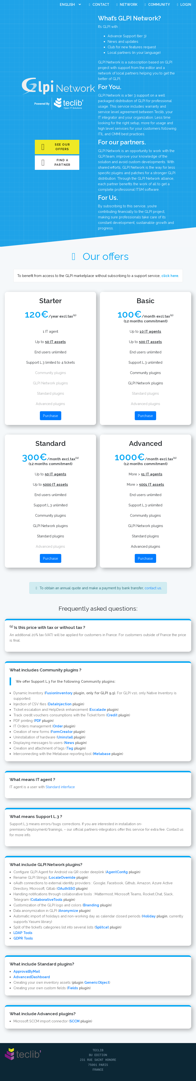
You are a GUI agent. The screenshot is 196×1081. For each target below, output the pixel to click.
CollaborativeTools (46, 899)
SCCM (75, 1021)
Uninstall (65, 737)
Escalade (98, 709)
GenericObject (96, 982)
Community (156, 4)
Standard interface (60, 787)
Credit (112, 715)
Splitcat (102, 927)
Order (58, 726)
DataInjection (60, 704)
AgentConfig (117, 872)
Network (126, 4)
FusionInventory (59, 693)
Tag (70, 748)
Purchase (50, 416)
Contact (98, 4)
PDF (38, 721)
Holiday (149, 916)
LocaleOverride (62, 877)
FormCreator (62, 732)
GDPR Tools (23, 938)
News (69, 743)
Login (183, 4)
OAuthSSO (66, 888)
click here (169, 276)
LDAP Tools (22, 933)
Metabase (101, 754)
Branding (91, 905)
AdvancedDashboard (31, 977)
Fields (73, 988)
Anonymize (68, 911)
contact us (153, 588)
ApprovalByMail (26, 971)
